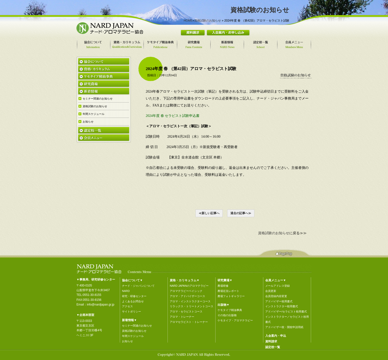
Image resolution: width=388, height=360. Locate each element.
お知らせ (127, 341)
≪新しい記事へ (209, 213)
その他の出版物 (227, 315)
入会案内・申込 (275, 335)
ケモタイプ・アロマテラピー (235, 320)
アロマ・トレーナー (182, 316)
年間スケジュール (133, 335)
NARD (126, 290)
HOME (188, 20)
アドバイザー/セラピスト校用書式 (286, 311)
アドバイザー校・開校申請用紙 (284, 327)
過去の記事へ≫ (240, 213)
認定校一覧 (272, 347)
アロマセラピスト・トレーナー (189, 321)
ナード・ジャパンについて (138, 285)
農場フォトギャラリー (231, 296)
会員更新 (270, 290)
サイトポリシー (131, 311)
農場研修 (223, 285)
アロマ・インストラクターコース (190, 301)
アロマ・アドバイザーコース (187, 296)
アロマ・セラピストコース (186, 311)
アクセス (127, 306)
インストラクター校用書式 (281, 306)
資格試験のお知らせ (207, 20)
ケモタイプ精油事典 (230, 310)
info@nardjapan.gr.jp (100, 304)
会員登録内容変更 (276, 296)
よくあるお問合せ (133, 301)
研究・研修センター (134, 296)
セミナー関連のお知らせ (137, 325)
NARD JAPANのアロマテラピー (189, 285)
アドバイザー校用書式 (278, 301)
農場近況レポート (228, 290)
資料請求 (271, 341)
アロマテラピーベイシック (186, 290)
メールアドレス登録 (277, 285)
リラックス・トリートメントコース (191, 306)
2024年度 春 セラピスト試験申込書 (174, 116)
